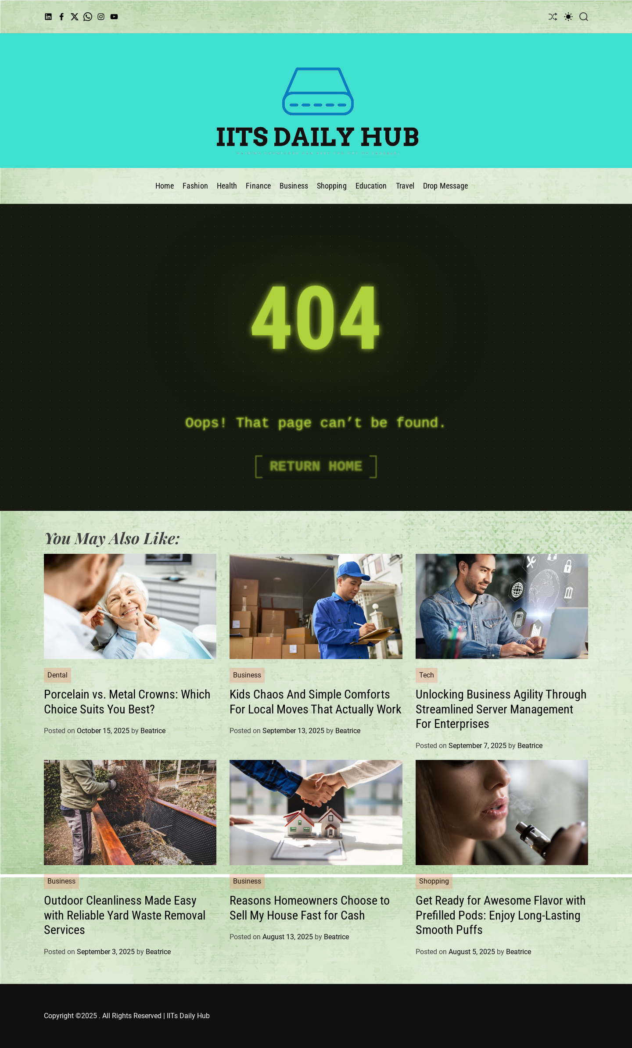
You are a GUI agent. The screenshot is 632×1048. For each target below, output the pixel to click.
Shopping (332, 185)
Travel (405, 185)
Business (294, 185)
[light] (568, 16)
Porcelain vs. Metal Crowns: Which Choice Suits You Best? (127, 701)
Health (227, 185)
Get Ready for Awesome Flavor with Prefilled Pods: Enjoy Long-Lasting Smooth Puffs (501, 915)
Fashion (195, 185)
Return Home (315, 466)
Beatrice (152, 731)
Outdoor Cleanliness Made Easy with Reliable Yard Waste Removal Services (124, 915)
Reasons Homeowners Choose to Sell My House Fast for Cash (310, 908)
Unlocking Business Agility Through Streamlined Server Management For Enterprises (501, 709)
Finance (258, 185)
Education (371, 185)
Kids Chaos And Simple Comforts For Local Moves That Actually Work (316, 701)
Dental (57, 675)
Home (164, 185)
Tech (426, 675)
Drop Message (445, 185)
